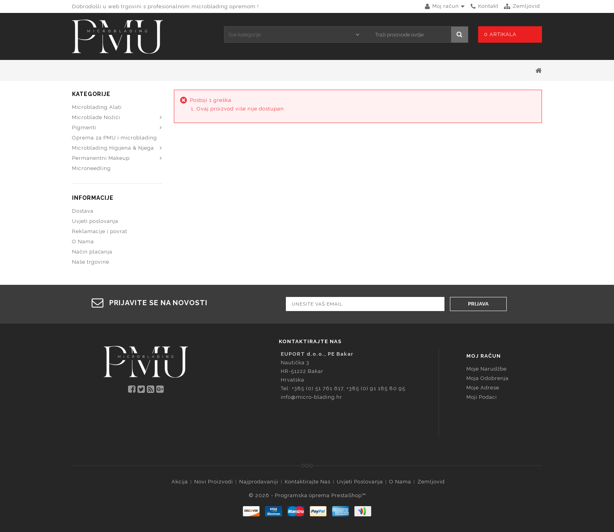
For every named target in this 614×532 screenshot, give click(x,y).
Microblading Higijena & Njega (113, 148)
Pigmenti (84, 127)
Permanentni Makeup (101, 158)
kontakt (488, 6)
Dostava (83, 211)
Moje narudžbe (486, 369)
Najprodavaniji (258, 482)
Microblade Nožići (96, 117)
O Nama (83, 241)
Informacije (93, 198)
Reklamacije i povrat (99, 231)
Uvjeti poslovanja (95, 221)
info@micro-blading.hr (311, 397)
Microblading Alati (97, 107)
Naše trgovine (90, 262)
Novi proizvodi (213, 482)
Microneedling (91, 168)
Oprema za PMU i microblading (114, 138)
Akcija (180, 482)
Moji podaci (481, 397)
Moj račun (483, 356)
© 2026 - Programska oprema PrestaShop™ (307, 495)
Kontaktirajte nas (307, 482)
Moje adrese (482, 388)
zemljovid (526, 6)
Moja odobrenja (487, 378)
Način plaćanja (92, 252)
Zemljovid (431, 482)
